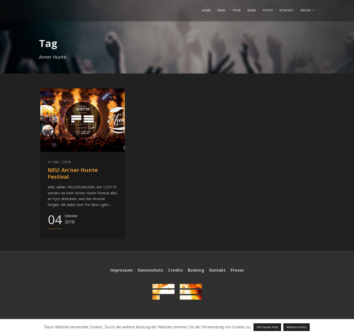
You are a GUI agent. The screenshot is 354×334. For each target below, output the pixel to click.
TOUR (236, 10)
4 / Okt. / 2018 (59, 162)
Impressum (121, 270)
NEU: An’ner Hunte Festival (73, 173)
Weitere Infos (296, 327)
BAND (252, 10)
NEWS (221, 10)
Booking (196, 270)
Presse (237, 270)
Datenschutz (150, 270)
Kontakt (217, 270)
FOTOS (268, 10)
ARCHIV (305, 10)
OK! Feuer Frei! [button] (267, 327)
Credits (175, 270)
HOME (206, 10)
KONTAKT (286, 10)
